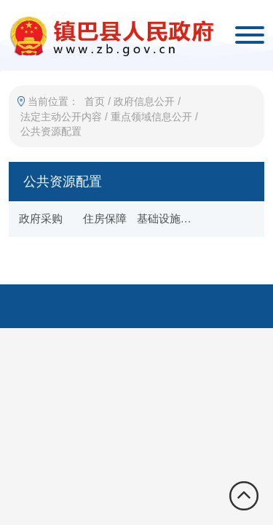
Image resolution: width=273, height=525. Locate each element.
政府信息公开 (144, 101)
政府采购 (41, 218)
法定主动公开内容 (61, 116)
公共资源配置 (51, 131)
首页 (94, 101)
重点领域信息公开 (151, 116)
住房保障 (105, 218)
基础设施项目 (169, 218)
